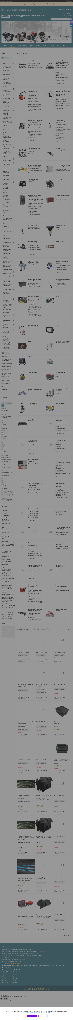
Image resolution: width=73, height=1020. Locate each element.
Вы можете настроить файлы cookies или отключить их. (36, 1012)
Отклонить (43, 1016)
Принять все (32, 1016)
